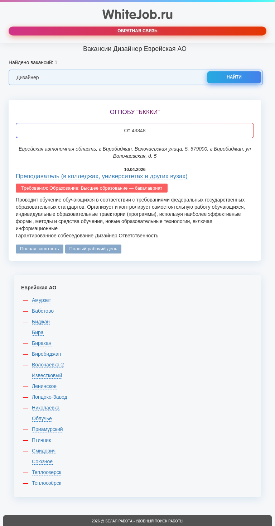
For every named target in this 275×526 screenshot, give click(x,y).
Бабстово (43, 311)
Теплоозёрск (46, 483)
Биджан (41, 321)
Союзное (42, 461)
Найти (234, 77)
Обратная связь (137, 30)
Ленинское (44, 386)
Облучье (42, 418)
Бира (38, 332)
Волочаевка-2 (48, 365)
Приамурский (47, 429)
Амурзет (41, 300)
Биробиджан (46, 354)
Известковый (47, 375)
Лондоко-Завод (49, 397)
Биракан (42, 343)
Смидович (44, 451)
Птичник (41, 440)
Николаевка (45, 408)
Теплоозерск (46, 472)
